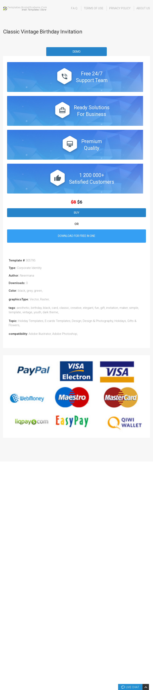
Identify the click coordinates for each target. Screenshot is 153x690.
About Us (143, 8)
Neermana (27, 275)
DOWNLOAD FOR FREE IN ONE (76, 235)
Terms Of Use (93, 8)
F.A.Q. (74, 8)
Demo (77, 51)
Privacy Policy (120, 8)
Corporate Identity (29, 268)
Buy (76, 212)
